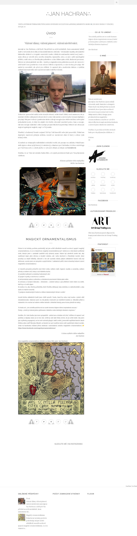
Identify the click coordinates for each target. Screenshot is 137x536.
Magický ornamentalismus (51, 239)
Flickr (113, 183)
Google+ (93, 175)
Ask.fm (93, 183)
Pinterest (103, 183)
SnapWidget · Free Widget (131, 486)
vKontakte (113, 191)
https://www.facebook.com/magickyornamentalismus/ (36, 328)
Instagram (103, 191)
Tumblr (93, 191)
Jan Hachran (92, 205)
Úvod (51, 33)
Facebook (112, 175)
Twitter (103, 175)
